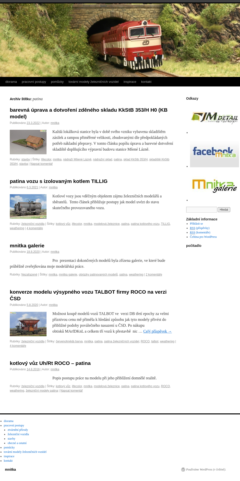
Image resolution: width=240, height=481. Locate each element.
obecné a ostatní (17, 443)
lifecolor (46, 159)
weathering (17, 228)
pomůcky (57, 82)
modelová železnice (107, 224)
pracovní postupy (34, 82)
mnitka (55, 123)
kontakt (146, 82)
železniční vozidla (32, 224)
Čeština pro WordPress (203, 237)
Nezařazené (29, 274)
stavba (23, 164)
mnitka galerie (27, 245)
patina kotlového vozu (145, 224)
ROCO (145, 341)
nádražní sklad (102, 159)
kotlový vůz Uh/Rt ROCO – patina (50, 363)
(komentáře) (200, 232)
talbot (154, 341)
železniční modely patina (42, 390)
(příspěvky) (200, 228)
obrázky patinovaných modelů (98, 274)
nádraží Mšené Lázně (77, 159)
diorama (11, 82)
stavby (25, 159)
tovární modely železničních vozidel (94, 82)
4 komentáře (35, 228)
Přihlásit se (196, 223)
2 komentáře (154, 274)
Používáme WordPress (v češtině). (206, 469)
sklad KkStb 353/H (135, 159)
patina (118, 159)
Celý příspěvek (157, 331)
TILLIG (165, 224)
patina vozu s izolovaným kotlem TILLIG (59, 181)
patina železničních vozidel (121, 341)
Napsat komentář (41, 164)
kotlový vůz (63, 224)
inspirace (130, 82)
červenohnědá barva (69, 341)
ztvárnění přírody (18, 430)
